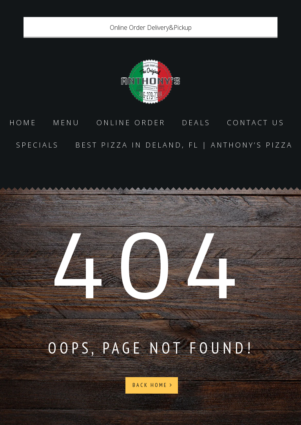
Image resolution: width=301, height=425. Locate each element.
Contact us (256, 122)
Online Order (130, 122)
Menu (66, 122)
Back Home (152, 385)
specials (37, 145)
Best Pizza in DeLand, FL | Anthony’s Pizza (184, 145)
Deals (196, 122)
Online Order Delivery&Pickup (151, 27)
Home (22, 122)
